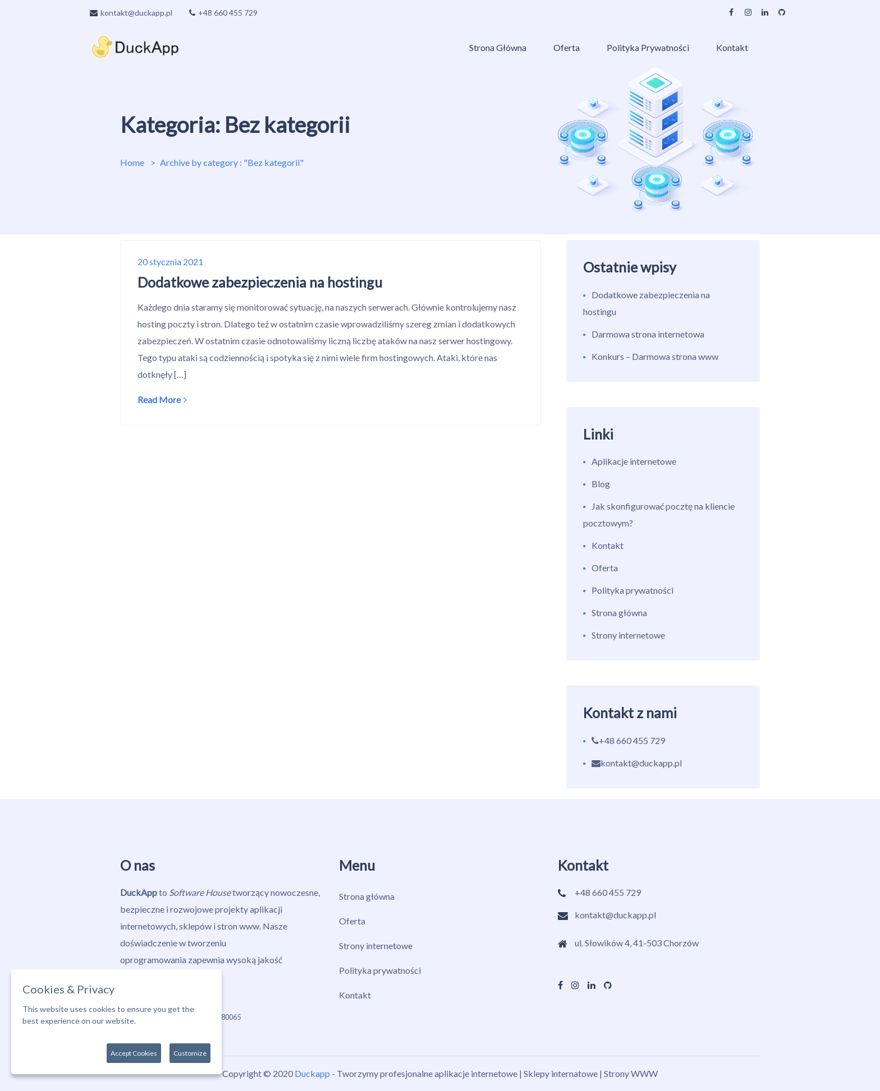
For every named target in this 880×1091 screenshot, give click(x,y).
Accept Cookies (134, 1053)
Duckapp (312, 1073)
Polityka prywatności (648, 47)
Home (132, 162)
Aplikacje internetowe (634, 461)
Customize (190, 1053)
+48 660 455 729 (223, 12)
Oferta (566, 47)
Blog (601, 483)
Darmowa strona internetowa (648, 334)
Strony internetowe (628, 635)
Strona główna (497, 47)
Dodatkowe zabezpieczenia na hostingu (260, 282)
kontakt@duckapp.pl (131, 12)
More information (168, 1020)
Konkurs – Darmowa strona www (655, 356)
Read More (162, 399)
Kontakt (732, 47)
